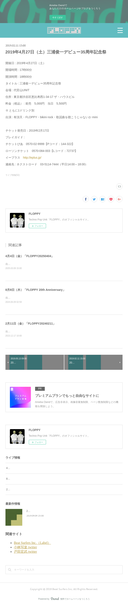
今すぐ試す (57, 17)
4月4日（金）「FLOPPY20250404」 (29, 256)
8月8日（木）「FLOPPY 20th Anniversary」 (35, 290)
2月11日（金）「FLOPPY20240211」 (30, 324)
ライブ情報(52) (12, 175)
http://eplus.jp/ (32, 157)
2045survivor (33, 511)
